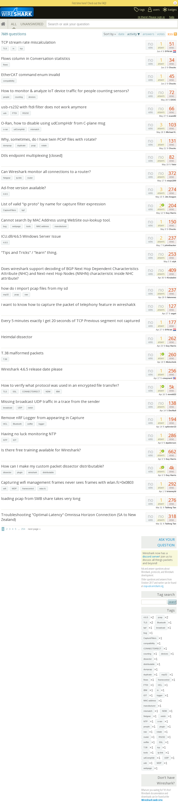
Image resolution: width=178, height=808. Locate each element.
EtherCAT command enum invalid (30, 74)
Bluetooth (17, 424)
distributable (48, 472)
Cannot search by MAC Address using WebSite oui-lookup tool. (56, 220)
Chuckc (172, 67)
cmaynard (167, 378)
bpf (23, 210)
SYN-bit (168, 51)
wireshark (32, 472)
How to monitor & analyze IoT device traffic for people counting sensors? (65, 90)
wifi (4, 488)
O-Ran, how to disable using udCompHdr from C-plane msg (53, 123)
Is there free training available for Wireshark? (41, 450)
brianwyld (171, 491)
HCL (5, 424)
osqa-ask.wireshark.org (153, 586)
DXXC (173, 100)
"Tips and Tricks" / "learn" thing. (29, 252)
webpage (16, 226)
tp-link (19, 178)
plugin (19, 472)
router (30, 178)
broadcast (7, 408)
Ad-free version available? (23, 187)
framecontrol (28, 488)
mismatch (34, 129)
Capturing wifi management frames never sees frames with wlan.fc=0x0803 (67, 482)
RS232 (25, 113)
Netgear (6, 178)
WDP (14, 488)
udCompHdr (19, 129)
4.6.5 (5, 194)
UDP (20, 408)
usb (4, 113)
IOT (14, 440)
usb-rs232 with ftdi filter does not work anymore (44, 106)
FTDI (14, 113)
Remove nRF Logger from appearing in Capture (42, 417)
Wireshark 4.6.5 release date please (31, 369)
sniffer (30, 424)
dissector (7, 472)
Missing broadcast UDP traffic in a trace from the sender (50, 401)
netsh (30, 408)
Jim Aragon (170, 197)
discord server (151, 556)
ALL (14, 24)
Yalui (173, 164)
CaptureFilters (9, 210)
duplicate (21, 145)
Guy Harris (171, 213)
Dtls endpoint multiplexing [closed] (31, 155)
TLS (5, 48)
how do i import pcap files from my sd (34, 288)
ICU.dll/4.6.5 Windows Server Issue (31, 236)
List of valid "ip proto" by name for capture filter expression (53, 203)
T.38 (5, 359)
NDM (48, 391)
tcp (21, 48)
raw (26, 294)
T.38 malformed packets (22, 352)
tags (142, 9)
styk (174, 261)
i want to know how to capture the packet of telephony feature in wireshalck (68, 304)
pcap (33, 145)
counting (19, 97)
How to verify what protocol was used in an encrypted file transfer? (60, 385)
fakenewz (171, 297)
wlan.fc (42, 488)
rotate (44, 145)
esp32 (6, 294)
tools (28, 226)
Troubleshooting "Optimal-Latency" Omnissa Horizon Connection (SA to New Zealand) (68, 517)
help (171, 17)
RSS (170, 34)
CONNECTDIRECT (31, 391)
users (156, 9)
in (13, 48)
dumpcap (7, 145)
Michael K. (171, 132)
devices (32, 97)
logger (41, 424)
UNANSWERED (31, 24)
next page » (34, 529)
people (6, 97)
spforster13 (170, 427)
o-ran (5, 129)
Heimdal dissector (16, 336)
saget (173, 313)
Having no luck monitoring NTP (28, 433)
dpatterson (171, 443)
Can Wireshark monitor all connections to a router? (46, 171)
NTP (5, 440)
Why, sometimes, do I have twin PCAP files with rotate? (48, 139)
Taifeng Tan (170, 507)
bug (4, 226)
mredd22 (172, 394)
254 (23, 529)
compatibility (8, 81)
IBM (58, 391)
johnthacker (170, 245)
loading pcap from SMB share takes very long (40, 498)
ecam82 (172, 116)
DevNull (172, 410)
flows (5, 65)
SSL (15, 391)
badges (172, 9)
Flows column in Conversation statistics (35, 58)
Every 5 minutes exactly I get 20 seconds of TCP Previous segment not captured (70, 320)
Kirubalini (171, 278)
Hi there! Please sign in (151, 17)
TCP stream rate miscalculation (28, 42)
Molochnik (171, 362)
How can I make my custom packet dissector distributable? (52, 466)
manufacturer (61, 226)
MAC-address (42, 226)
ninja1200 (171, 181)
